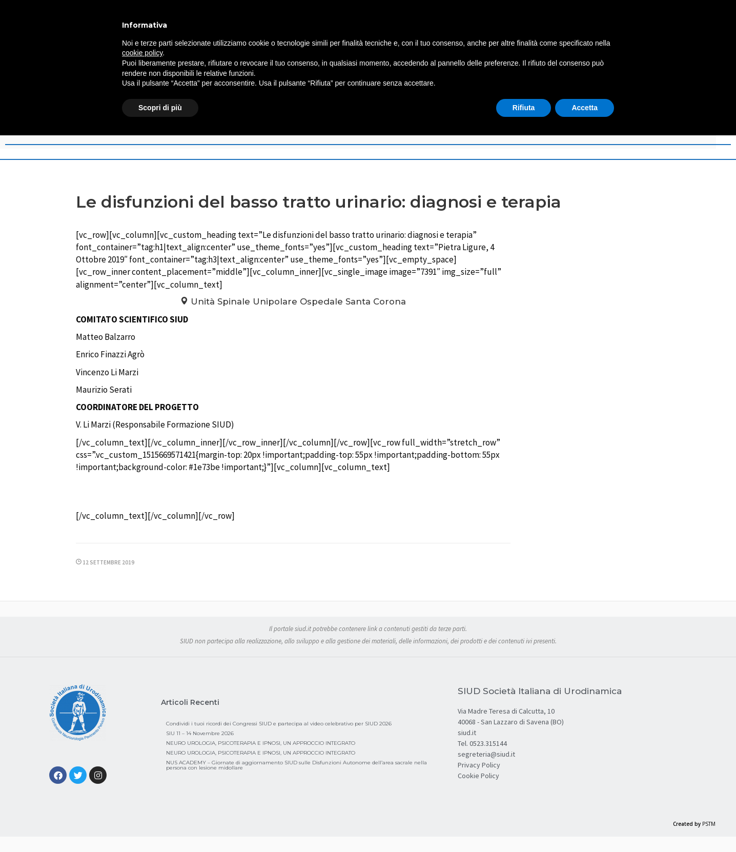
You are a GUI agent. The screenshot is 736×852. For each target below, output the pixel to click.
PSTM (708, 823)
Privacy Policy (479, 764)
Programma (293, 493)
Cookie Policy (478, 775)
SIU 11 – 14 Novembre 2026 (200, 733)
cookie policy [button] (142, 53)
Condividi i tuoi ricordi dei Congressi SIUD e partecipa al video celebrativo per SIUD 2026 (279, 723)
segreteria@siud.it (486, 754)
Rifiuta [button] (524, 108)
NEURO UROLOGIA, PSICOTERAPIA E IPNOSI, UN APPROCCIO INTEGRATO (260, 743)
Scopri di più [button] (160, 108)
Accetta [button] (584, 108)
